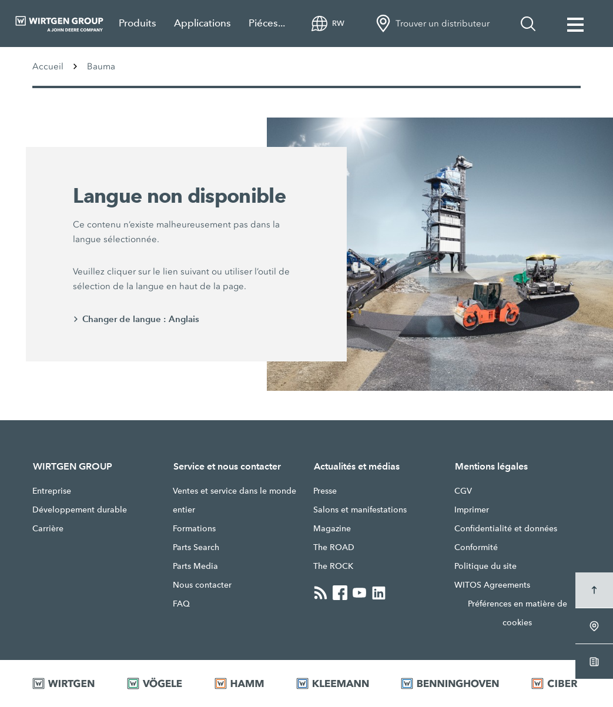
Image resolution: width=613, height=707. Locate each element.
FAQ (181, 603)
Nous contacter (202, 584)
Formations (194, 528)
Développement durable (79, 509)
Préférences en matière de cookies (517, 613)
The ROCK (333, 566)
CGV (463, 490)
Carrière (47, 528)
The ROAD (333, 547)
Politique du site (485, 566)
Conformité (476, 547)
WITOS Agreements (492, 584)
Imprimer (471, 509)
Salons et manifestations (360, 509)
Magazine (332, 528)
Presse (325, 490)
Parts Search (196, 547)
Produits (137, 23)
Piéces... (267, 23)
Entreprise (51, 490)
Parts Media (195, 566)
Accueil (47, 66)
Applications (202, 23)
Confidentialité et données (505, 528)
